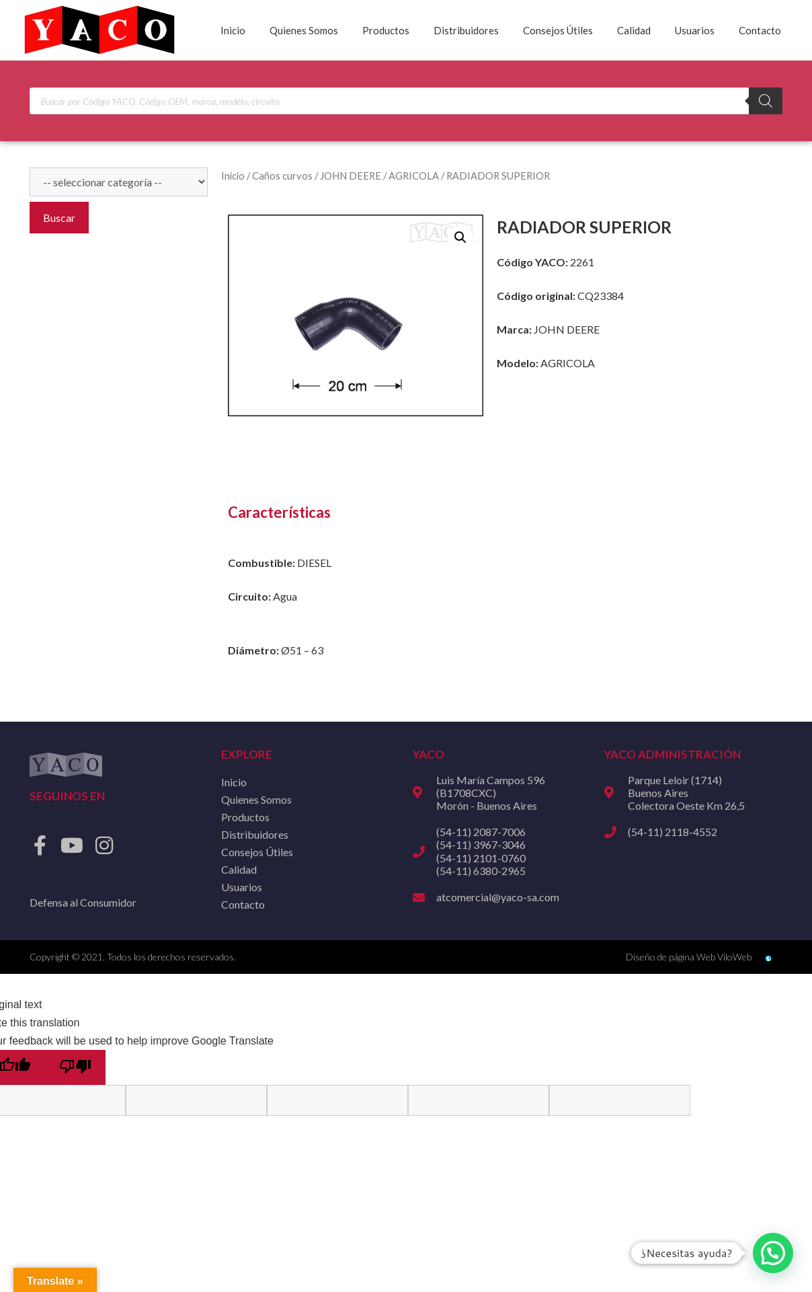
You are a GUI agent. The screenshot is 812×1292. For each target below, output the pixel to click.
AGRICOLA (414, 175)
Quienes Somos (304, 30)
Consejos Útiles (558, 30)
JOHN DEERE (350, 175)
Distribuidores (466, 30)
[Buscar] (765, 100)
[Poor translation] (75, 1067)
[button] (460, 237)
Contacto (760, 30)
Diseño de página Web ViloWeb (689, 956)
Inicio (232, 30)
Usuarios (695, 30)
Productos (385, 30)
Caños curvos (282, 175)
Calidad (634, 30)
